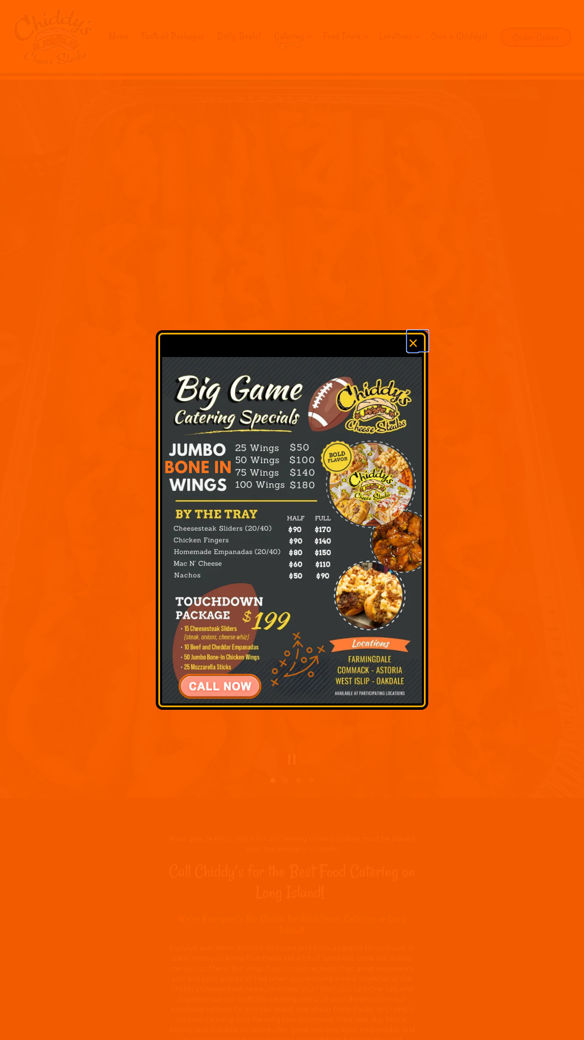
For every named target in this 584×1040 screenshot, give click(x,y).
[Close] (417, 340)
